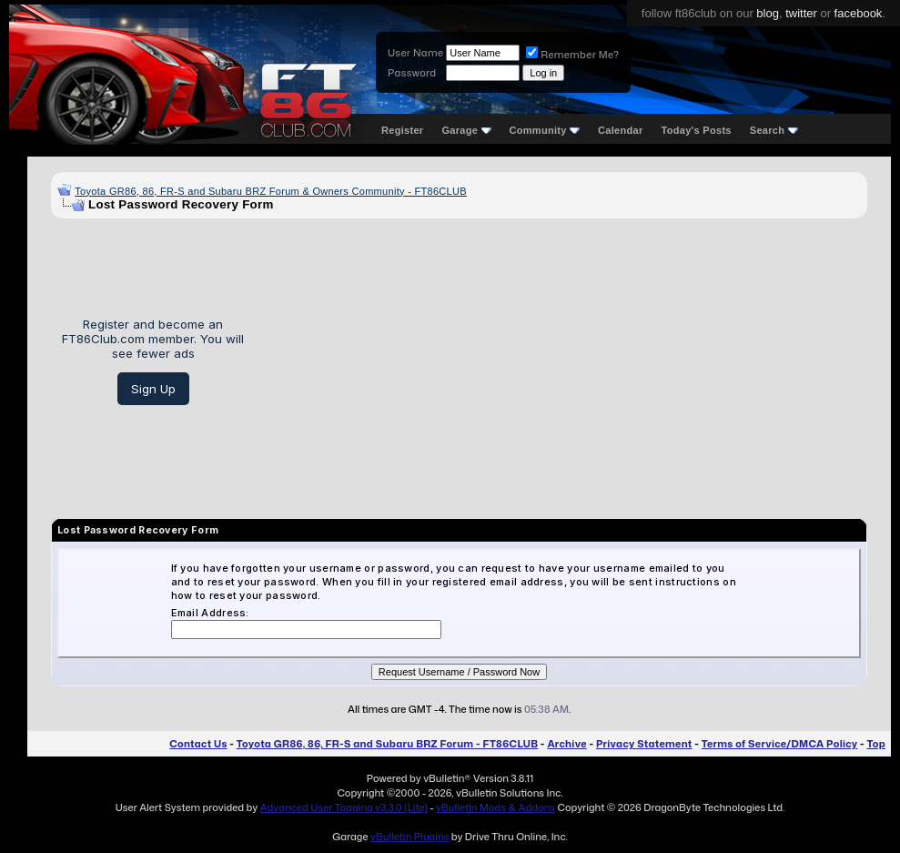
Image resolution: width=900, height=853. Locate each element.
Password (412, 73)
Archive (566, 743)
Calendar (620, 130)
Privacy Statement (644, 743)
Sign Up (153, 388)
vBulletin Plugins (409, 836)
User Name (415, 53)
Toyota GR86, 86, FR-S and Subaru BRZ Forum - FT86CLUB (387, 743)
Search (774, 130)
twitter (801, 13)
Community (545, 130)
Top (876, 743)
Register (402, 130)
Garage (465, 130)
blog (767, 13)
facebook (858, 13)
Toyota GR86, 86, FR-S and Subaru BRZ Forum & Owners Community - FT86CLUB (271, 191)
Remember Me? (572, 54)
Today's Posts (697, 130)
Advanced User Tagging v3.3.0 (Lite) (344, 807)
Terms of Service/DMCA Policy (780, 743)
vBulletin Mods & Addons (495, 807)
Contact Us (198, 743)
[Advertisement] (562, 361)
